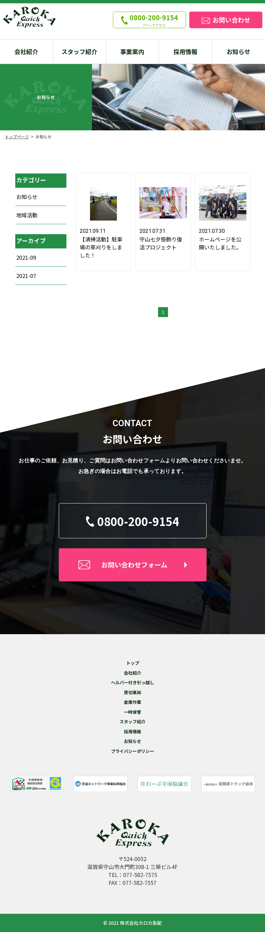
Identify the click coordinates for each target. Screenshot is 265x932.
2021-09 (26, 257)
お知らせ (27, 197)
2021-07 (26, 276)
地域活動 (27, 215)
